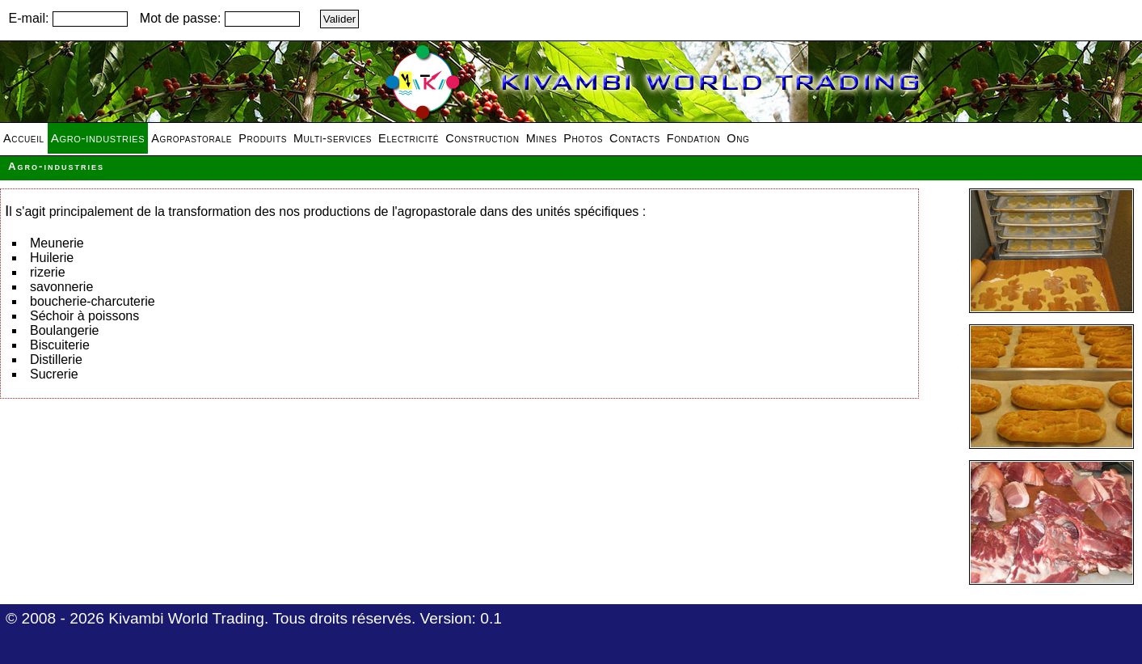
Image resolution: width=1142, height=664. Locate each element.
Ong (738, 138)
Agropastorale (191, 138)
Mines (542, 138)
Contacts (634, 138)
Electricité (408, 138)
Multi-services (332, 138)
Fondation (694, 138)
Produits (262, 138)
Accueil (23, 138)
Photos (583, 138)
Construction (482, 138)
